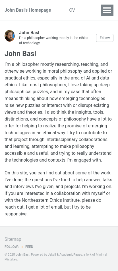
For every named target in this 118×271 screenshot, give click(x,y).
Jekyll (52, 254)
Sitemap (13, 239)
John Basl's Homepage (28, 10)
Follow (105, 38)
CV (72, 10)
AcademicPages (70, 254)
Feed (26, 247)
